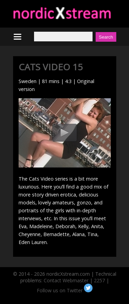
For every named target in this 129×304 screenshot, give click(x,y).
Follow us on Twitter (65, 290)
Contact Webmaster (66, 280)
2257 (99, 280)
